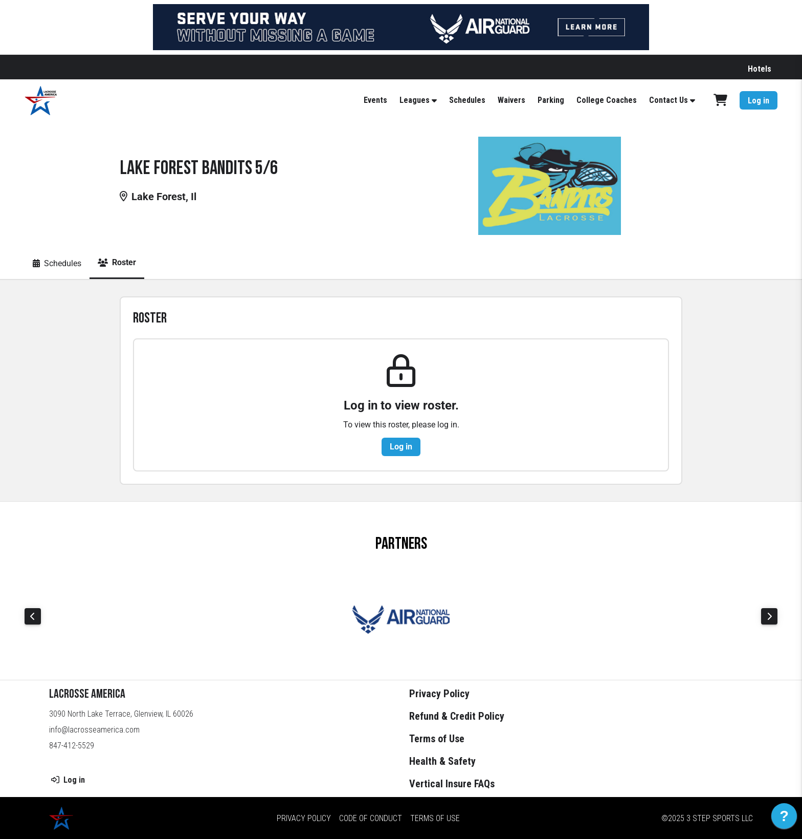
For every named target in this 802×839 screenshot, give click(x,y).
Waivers (511, 100)
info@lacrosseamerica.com (94, 730)
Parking (551, 100)
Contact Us (668, 100)
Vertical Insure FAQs (452, 784)
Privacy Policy (439, 694)
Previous (33, 616)
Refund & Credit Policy (456, 716)
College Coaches (606, 100)
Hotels (759, 69)
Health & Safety (442, 761)
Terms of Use (436, 739)
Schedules (467, 100)
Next (769, 616)
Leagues (414, 100)
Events (375, 100)
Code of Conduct (370, 818)
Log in (758, 100)
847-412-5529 (71, 745)
